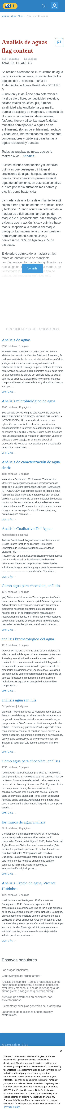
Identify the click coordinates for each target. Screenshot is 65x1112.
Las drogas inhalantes (15, 970)
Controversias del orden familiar (21, 975)
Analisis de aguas (38, 16)
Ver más (33, 268)
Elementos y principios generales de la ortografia (31, 1006)
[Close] (61, 1056)
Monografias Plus (12, 16)
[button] (59, 47)
